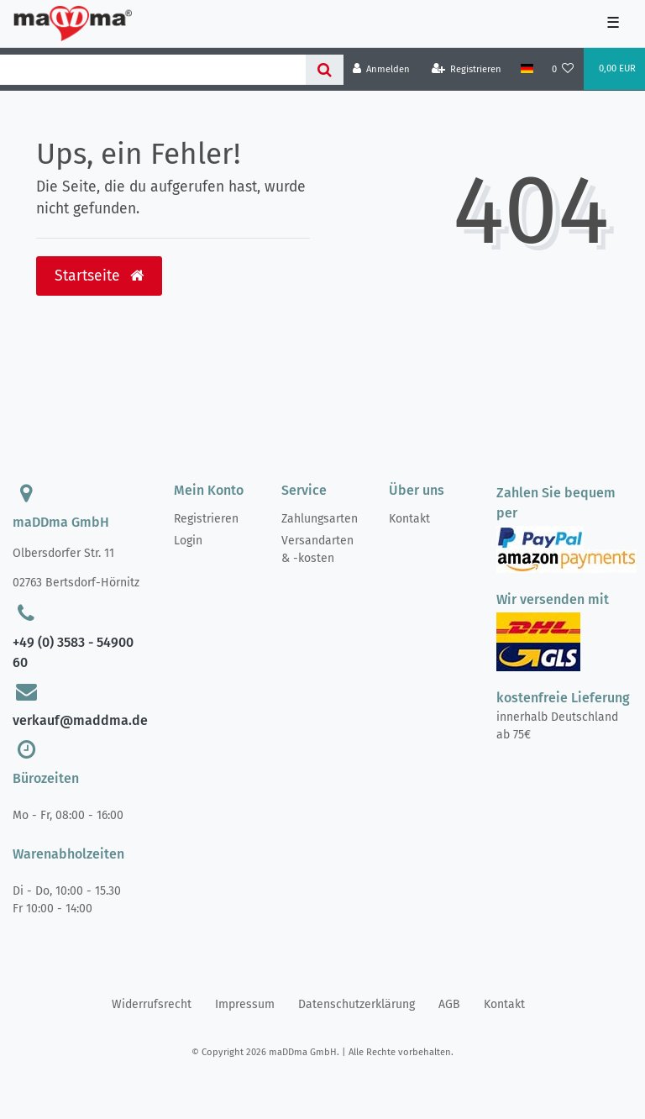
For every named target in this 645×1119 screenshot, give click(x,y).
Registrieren (206, 519)
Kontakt (409, 519)
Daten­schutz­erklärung (356, 1004)
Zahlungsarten (319, 519)
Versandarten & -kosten (317, 549)
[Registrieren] (466, 69)
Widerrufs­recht (151, 1004)
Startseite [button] (99, 276)
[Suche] (324, 70)
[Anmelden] (381, 69)
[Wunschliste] (563, 69)
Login (188, 540)
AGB (449, 1004)
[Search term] (153, 70)
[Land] (526, 69)
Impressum (245, 1004)
